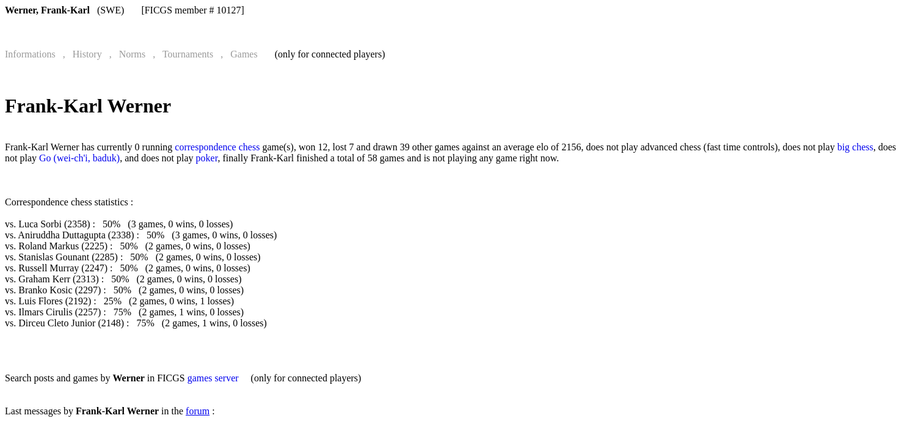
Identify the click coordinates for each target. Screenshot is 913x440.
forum (197, 411)
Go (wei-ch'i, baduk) (79, 158)
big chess (855, 147)
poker (207, 158)
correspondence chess (217, 147)
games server (213, 378)
